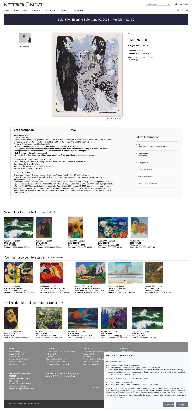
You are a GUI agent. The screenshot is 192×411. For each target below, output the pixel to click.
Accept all (182, 405)
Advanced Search (181, 4)
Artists (36, 10)
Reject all (169, 405)
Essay (72, 129)
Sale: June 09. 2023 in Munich (90, 19)
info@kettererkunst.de (17, 364)
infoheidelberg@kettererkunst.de (21, 389)
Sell (25, 10)
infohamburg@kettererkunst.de (58, 364)
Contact (64, 10)
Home (6, 10)
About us (78, 10)
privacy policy (119, 397)
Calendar (50, 10)
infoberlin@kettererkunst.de (93, 364)
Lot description (24, 129)
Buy (16, 10)
